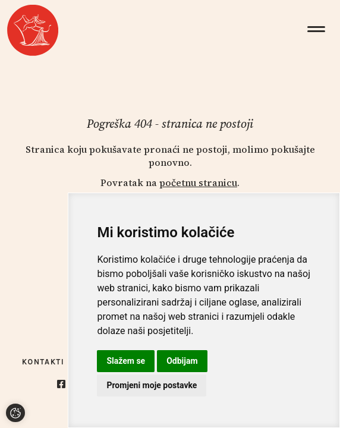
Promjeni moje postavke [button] (151, 385)
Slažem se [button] (125, 361)
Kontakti (43, 361)
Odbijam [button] (181, 361)
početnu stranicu (198, 182)
